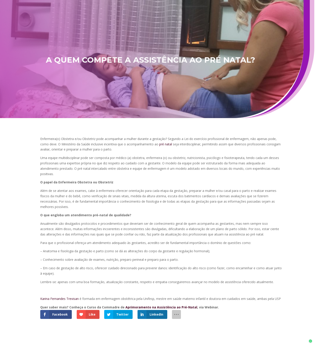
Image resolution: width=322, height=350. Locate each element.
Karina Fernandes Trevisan (59, 299)
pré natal (165, 144)
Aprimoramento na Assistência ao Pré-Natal (161, 307)
